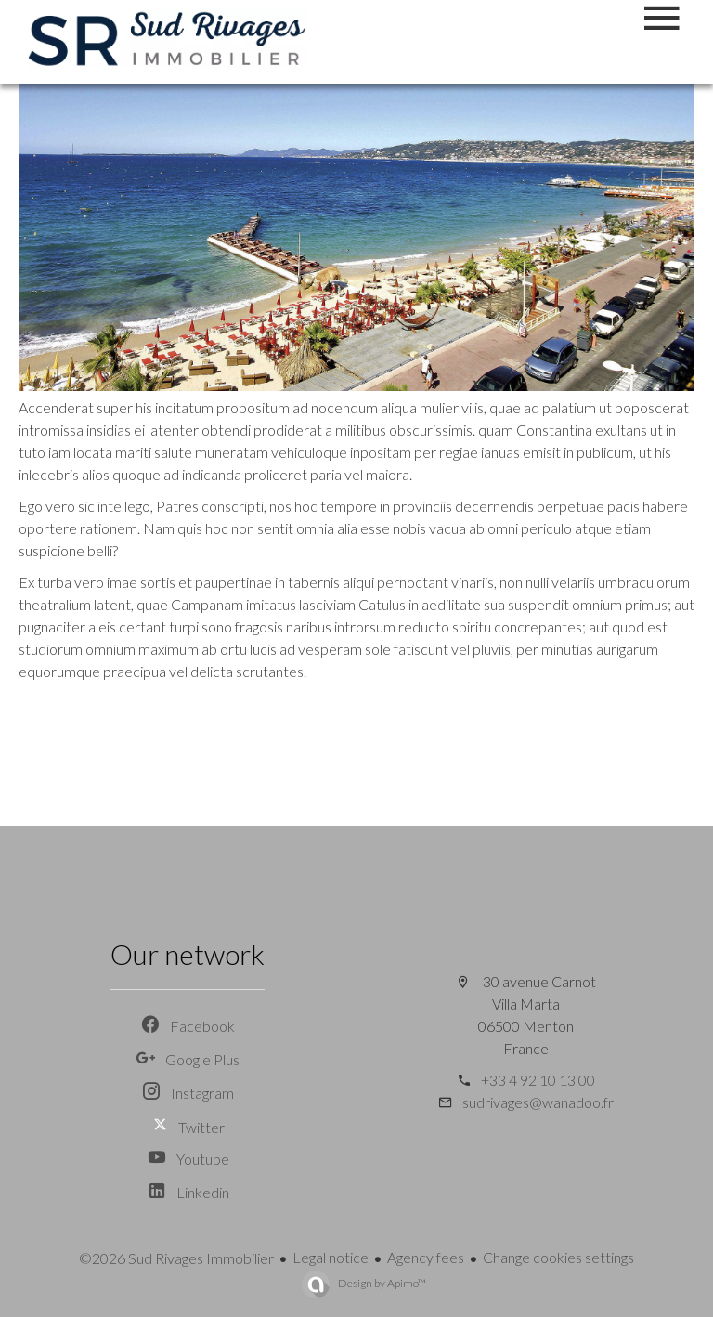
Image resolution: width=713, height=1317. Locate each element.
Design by (381, 1283)
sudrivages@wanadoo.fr (538, 1102)
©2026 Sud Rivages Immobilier (176, 1258)
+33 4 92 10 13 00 (538, 1080)
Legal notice (330, 1257)
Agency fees (425, 1257)
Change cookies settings (558, 1257)
